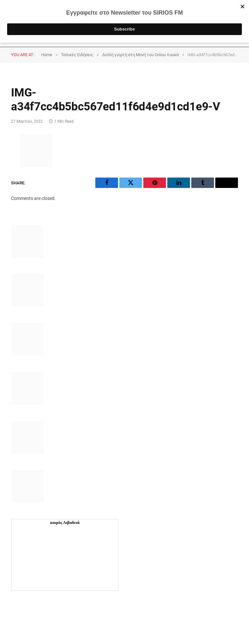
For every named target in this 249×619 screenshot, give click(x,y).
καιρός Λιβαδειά (65, 522)
